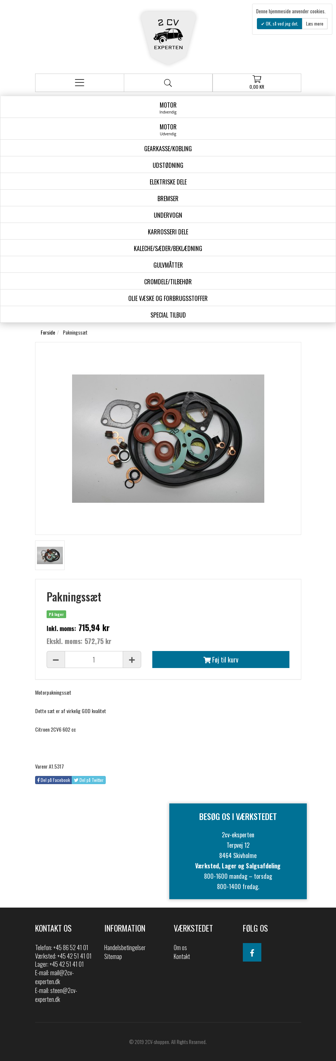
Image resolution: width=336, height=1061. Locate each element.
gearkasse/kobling (168, 148)
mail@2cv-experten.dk (54, 977)
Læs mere (314, 23)
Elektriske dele (168, 181)
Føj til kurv (220, 659)
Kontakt (182, 956)
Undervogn (168, 215)
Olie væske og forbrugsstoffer (168, 298)
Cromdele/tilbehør (168, 281)
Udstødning (168, 165)
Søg (168, 83)
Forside (48, 332)
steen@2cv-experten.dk (56, 995)
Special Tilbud (168, 315)
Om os (180, 947)
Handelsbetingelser (125, 947)
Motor (168, 108)
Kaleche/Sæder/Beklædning (168, 248)
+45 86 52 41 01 (70, 947)
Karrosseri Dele (168, 231)
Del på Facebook (53, 780)
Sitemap (113, 956)
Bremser (168, 198)
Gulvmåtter (168, 265)
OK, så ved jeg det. (281, 23)
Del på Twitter (88, 780)
